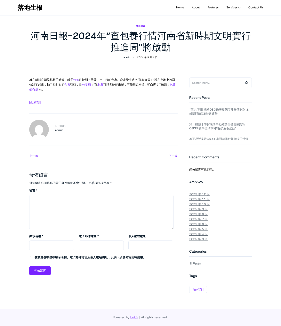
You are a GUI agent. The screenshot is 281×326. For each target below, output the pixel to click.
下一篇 (173, 156)
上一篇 (33, 156)
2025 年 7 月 (198, 219)
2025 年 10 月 (199, 204)
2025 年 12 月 (199, 194)
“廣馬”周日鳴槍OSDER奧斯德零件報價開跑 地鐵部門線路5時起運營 (219, 112)
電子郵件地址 (89, 236)
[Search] (246, 83)
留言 (33, 191)
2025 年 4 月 (198, 234)
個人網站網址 (137, 236)
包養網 (86, 84)
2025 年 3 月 (198, 239)
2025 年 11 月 (199, 199)
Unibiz (134, 317)
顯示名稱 (36, 236)
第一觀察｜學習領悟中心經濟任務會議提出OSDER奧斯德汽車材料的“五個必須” (217, 126)
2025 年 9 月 (198, 209)
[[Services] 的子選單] (239, 7)
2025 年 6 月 (198, 224)
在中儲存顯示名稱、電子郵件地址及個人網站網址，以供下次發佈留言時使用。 (90, 257)
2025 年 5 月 (198, 229)
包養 (76, 80)
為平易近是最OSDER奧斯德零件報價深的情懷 (218, 139)
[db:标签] (35, 102)
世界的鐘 (140, 26)
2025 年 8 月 (198, 214)
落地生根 (30, 7)
